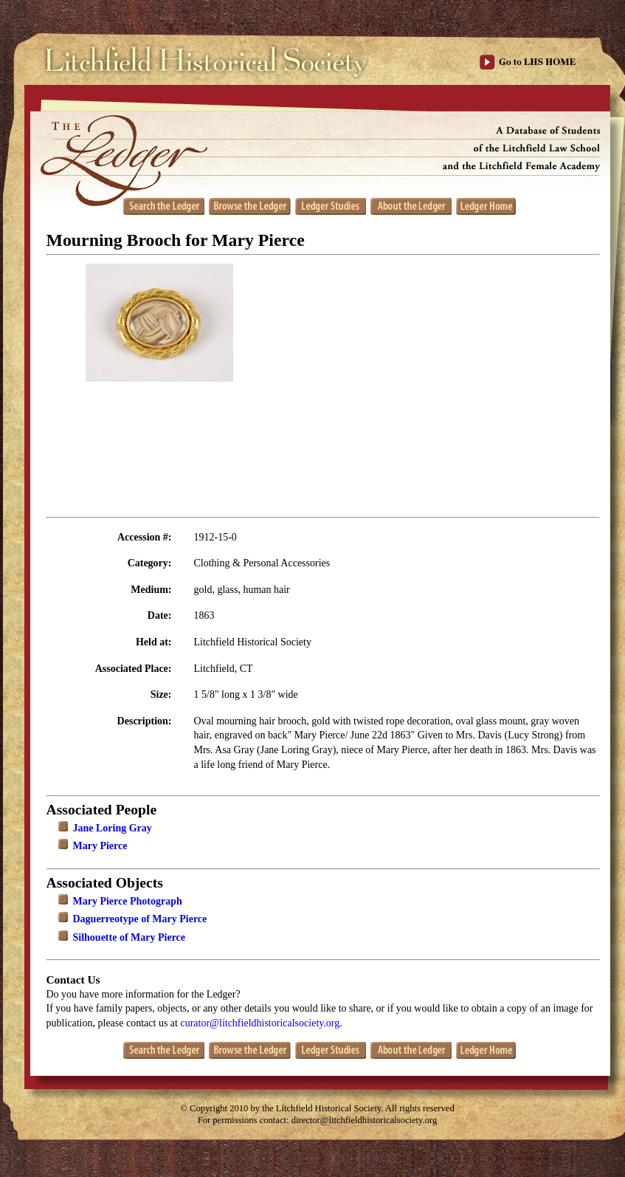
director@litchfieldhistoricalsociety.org (364, 1120)
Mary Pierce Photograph (127, 901)
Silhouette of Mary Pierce (129, 937)
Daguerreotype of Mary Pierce (140, 918)
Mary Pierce (100, 845)
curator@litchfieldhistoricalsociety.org (259, 1023)
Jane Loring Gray (112, 828)
